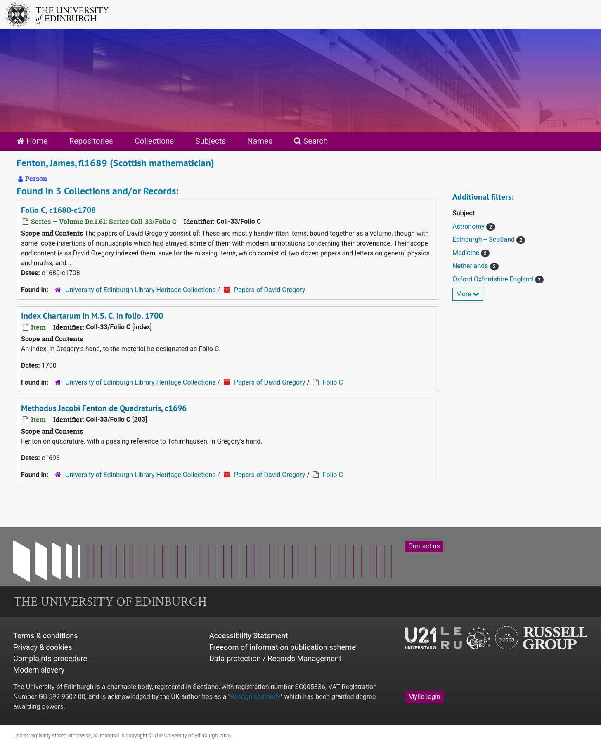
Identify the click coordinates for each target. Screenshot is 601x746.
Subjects (210, 141)
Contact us (424, 546)
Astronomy (469, 226)
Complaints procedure (50, 658)
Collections (154, 141)
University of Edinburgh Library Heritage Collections (140, 290)
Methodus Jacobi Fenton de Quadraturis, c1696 (104, 408)
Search (311, 141)
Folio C (333, 382)
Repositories (91, 141)
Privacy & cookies (42, 647)
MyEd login (424, 697)
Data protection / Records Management (275, 658)
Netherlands (471, 266)
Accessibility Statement (248, 635)
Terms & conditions (45, 635)
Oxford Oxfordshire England (493, 279)
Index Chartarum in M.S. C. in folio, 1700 (92, 315)
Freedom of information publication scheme (282, 647)
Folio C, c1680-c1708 (58, 210)
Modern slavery (38, 670)
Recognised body (255, 697)
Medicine (466, 253)
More (467, 294)
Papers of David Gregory (269, 290)
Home (32, 141)
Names (259, 141)
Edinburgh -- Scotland (484, 239)
